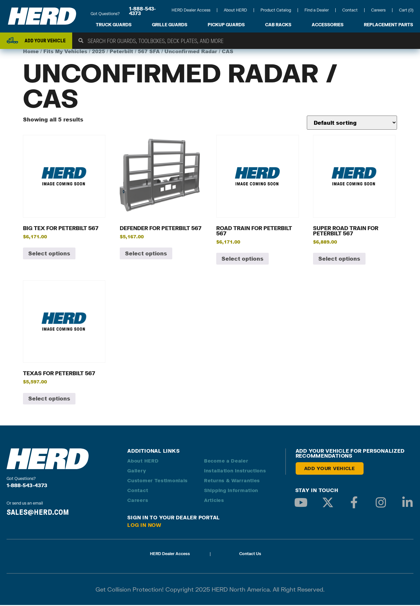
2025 (98, 52)
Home (31, 52)
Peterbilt (121, 52)
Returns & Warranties (232, 481)
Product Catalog (276, 10)
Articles (214, 501)
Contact (350, 10)
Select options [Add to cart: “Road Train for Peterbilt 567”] (242, 259)
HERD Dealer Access (191, 10)
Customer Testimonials (157, 481)
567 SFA (149, 52)
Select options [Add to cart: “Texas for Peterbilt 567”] (49, 399)
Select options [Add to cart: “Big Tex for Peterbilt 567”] (49, 254)
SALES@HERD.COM (38, 513)
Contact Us (250, 554)
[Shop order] (352, 124)
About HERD (235, 10)
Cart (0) (406, 10)
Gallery (136, 471)
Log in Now (144, 526)
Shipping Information (231, 491)
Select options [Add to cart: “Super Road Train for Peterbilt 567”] (339, 259)
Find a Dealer (316, 10)
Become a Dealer (226, 462)
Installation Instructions (235, 471)
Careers (378, 10)
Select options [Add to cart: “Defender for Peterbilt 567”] (146, 254)
